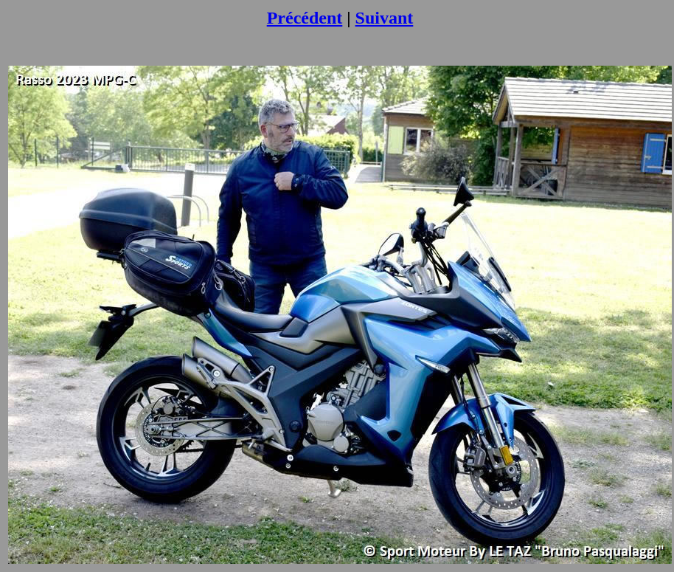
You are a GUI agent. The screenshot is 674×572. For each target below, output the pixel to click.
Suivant (384, 17)
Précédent (305, 17)
